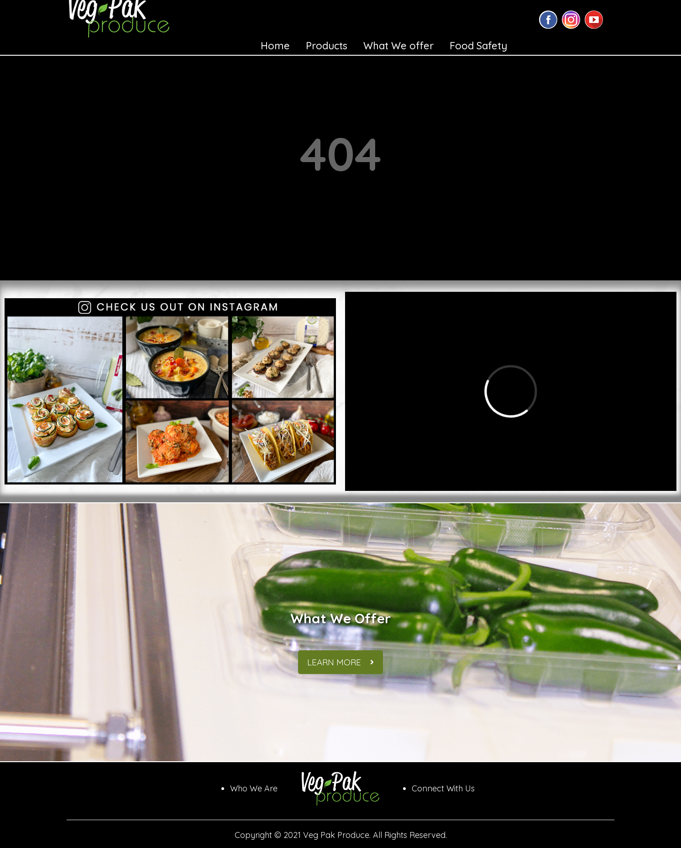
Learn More (340, 662)
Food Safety (478, 45)
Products (326, 45)
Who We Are (254, 788)
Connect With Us (443, 788)
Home (275, 45)
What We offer (398, 45)
